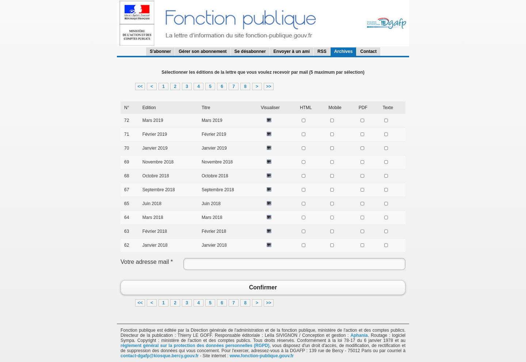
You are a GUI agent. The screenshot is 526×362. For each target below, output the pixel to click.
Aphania (358, 335)
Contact (368, 51)
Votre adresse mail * (147, 262)
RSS (322, 51)
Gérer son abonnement (202, 51)
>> (268, 86)
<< (139, 86)
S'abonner (160, 51)
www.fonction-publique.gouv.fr (262, 355)
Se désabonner (250, 51)
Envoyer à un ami (292, 51)
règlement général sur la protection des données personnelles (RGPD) (195, 345)
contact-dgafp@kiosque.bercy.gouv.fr (160, 355)
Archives (343, 51)
